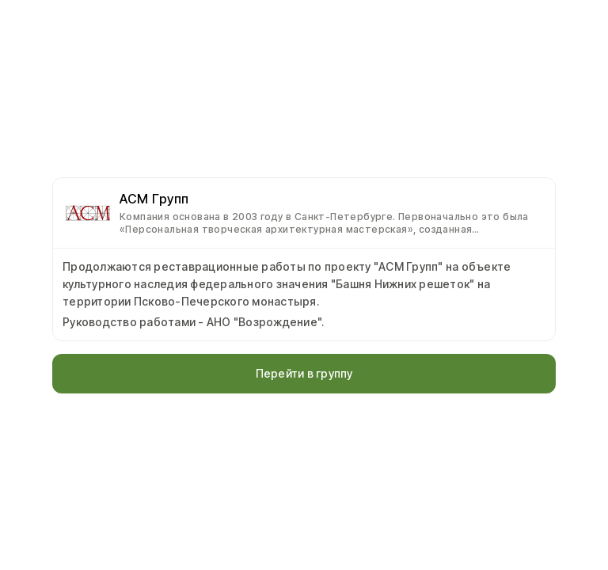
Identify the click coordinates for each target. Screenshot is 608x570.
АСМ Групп (154, 199)
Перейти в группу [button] (304, 373)
